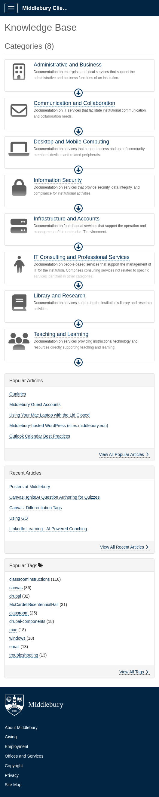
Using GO (18, 518)
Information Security (58, 180)
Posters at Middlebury (29, 486)
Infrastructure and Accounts (66, 219)
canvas (16, 587)
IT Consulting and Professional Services (82, 257)
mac (13, 629)
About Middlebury (21, 727)
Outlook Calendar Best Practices (39, 436)
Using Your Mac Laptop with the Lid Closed (49, 415)
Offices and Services (24, 756)
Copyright (14, 765)
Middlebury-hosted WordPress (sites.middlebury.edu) (58, 425)
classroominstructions (29, 579)
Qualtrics (17, 394)
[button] (78, 92)
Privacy (12, 775)
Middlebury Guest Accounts (34, 404)
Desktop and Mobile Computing (71, 142)
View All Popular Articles (123, 454)
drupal (15, 596)
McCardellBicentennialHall (33, 604)
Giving (11, 736)
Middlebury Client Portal (48, 8)
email (14, 646)
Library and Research (59, 296)
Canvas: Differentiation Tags (35, 507)
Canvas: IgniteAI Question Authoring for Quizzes (54, 497)
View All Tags (133, 671)
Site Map (13, 784)
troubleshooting (23, 655)
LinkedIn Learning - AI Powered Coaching (48, 528)
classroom (19, 613)
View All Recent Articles (124, 547)
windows (17, 638)
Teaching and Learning (61, 334)
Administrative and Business (68, 65)
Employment (16, 746)
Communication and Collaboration (74, 103)
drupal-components (27, 621)
